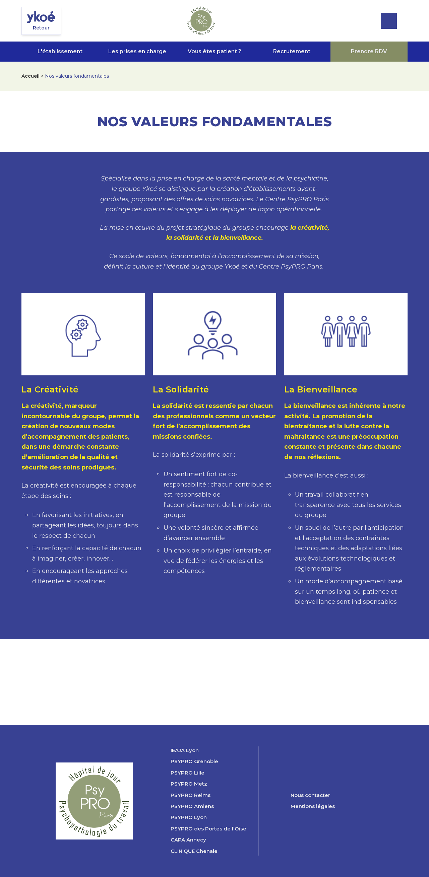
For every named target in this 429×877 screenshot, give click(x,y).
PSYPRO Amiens (192, 806)
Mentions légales (313, 806)
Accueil (30, 76)
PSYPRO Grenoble (194, 761)
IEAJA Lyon (185, 750)
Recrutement (291, 51)
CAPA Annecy (188, 840)
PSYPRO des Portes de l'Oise (208, 829)
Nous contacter (310, 795)
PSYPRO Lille (187, 773)
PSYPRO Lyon (189, 817)
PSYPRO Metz (189, 784)
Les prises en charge (137, 51)
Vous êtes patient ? (214, 51)
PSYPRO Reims (190, 795)
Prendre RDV (369, 51)
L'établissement (60, 51)
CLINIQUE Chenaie (194, 851)
